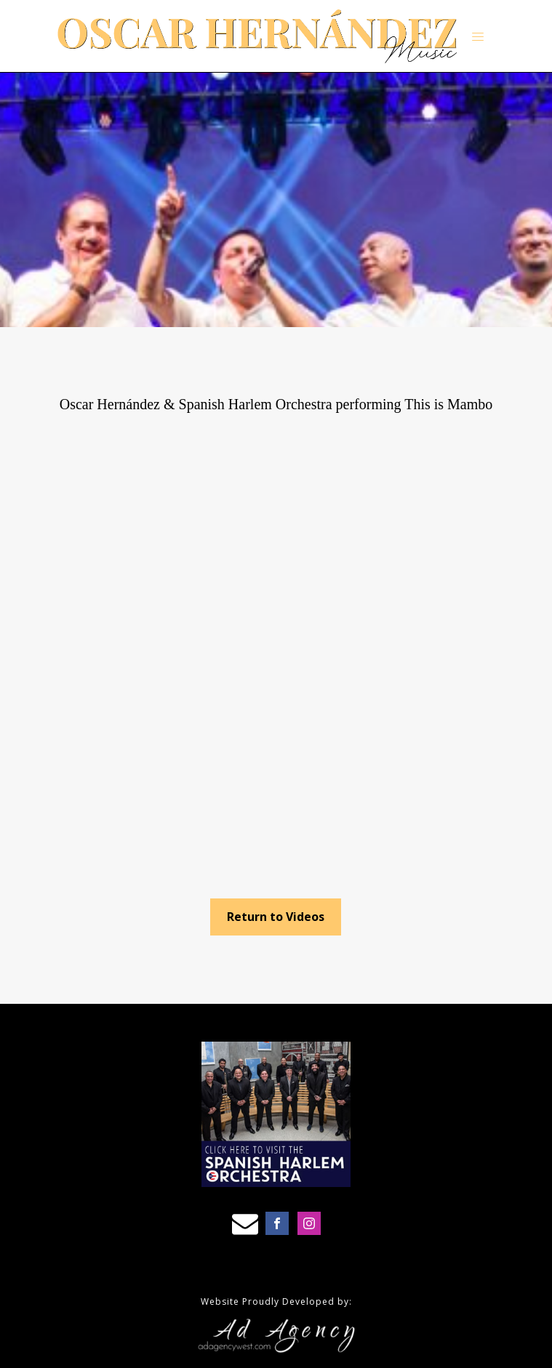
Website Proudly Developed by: (276, 1301)
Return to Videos (275, 917)
